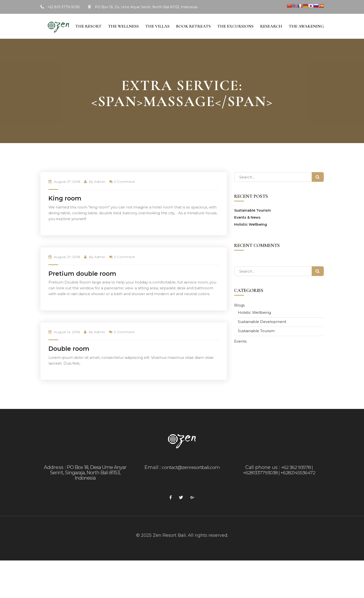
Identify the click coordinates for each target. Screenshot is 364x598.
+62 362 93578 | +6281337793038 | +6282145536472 (279, 482)
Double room (68, 361)
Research (270, 38)
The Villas (154, 38)
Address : (55, 480)
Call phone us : (262, 480)
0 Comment (122, 194)
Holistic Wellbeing (250, 237)
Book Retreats (191, 38)
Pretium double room (82, 286)
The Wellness (119, 38)
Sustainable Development (262, 334)
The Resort (83, 38)
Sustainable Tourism (252, 223)
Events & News (247, 230)
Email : (151, 480)
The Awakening (306, 38)
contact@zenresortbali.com (191, 480)
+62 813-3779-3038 (63, 7)
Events (240, 354)
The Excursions (234, 38)
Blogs (239, 317)
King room (64, 211)
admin (99, 194)
